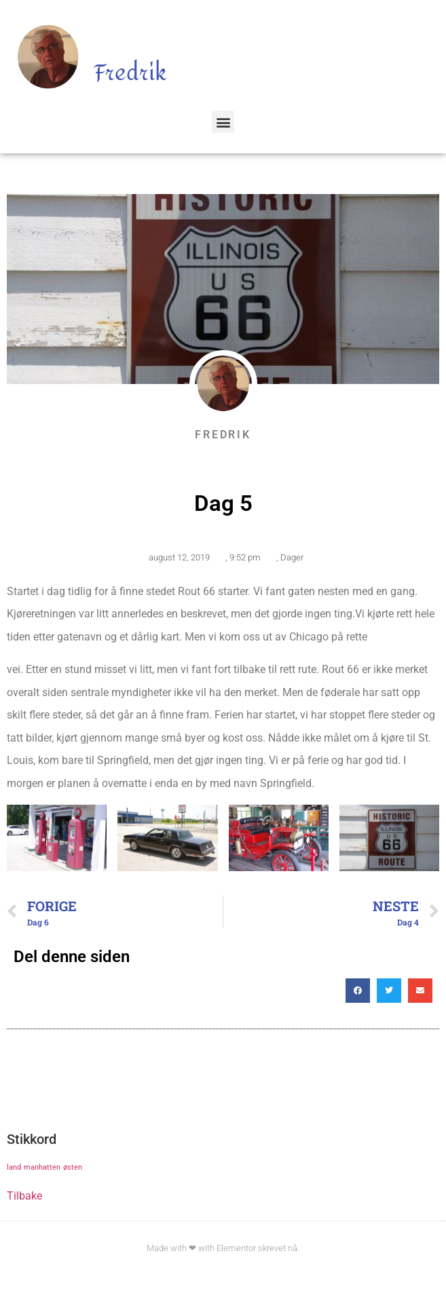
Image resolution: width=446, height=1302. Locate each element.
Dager (291, 557)
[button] (223, 122)
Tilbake (24, 1195)
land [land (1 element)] (14, 1167)
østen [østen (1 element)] (72, 1167)
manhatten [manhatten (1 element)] (42, 1167)
